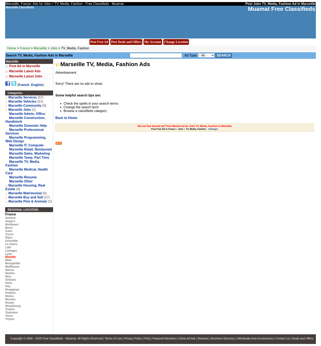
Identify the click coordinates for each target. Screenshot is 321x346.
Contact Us (283, 338)
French (23, 85)
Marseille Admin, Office (27, 113)
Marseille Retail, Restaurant (30, 149)
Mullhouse (12, 266)
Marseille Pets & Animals (27, 201)
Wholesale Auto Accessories (255, 338)
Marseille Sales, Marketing (29, 153)
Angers (10, 221)
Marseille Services (22, 97)
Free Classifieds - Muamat (59, 338)
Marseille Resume (23, 177)
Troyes (9, 319)
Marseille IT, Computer (26, 145)
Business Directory (223, 338)
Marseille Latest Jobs (25, 76)
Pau (7, 286)
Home (11, 48)
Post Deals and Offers (126, 42)
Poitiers (10, 292)
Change (213, 129)
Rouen (9, 302)
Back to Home (66, 118)
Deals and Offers (302, 338)
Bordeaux (11, 224)
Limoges (11, 250)
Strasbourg (12, 306)
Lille (8, 247)
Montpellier (12, 263)
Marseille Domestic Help (28, 125)
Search (224, 55)
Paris (8, 283)
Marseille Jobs (19, 109)
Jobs (54, 48)
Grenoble (11, 240)
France (25, 48)
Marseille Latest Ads (25, 71)
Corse (9, 234)
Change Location (176, 42)
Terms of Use (113, 338)
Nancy (9, 269)
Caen (8, 231)
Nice (8, 276)
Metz (8, 260)
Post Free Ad (99, 42)
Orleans (10, 279)
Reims (9, 296)
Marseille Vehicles (22, 101)
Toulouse (11, 312)
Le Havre (11, 244)
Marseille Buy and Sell (25, 197)
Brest (8, 227)
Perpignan (12, 289)
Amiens (10, 217)
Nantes (10, 273)
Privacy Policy (133, 338)
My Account (152, 42)
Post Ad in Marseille (24, 66)
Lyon (8, 254)
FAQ (147, 338)
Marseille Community (24, 105)
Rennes (10, 299)
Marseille (40, 48)
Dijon (8, 237)
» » (179, 129)
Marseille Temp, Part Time (29, 157)
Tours (9, 315)
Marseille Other (21, 181)
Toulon (10, 309)
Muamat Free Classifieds (281, 9)
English (37, 85)
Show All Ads (187, 338)
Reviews (203, 338)
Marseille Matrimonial (25, 193)
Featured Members (164, 338)
